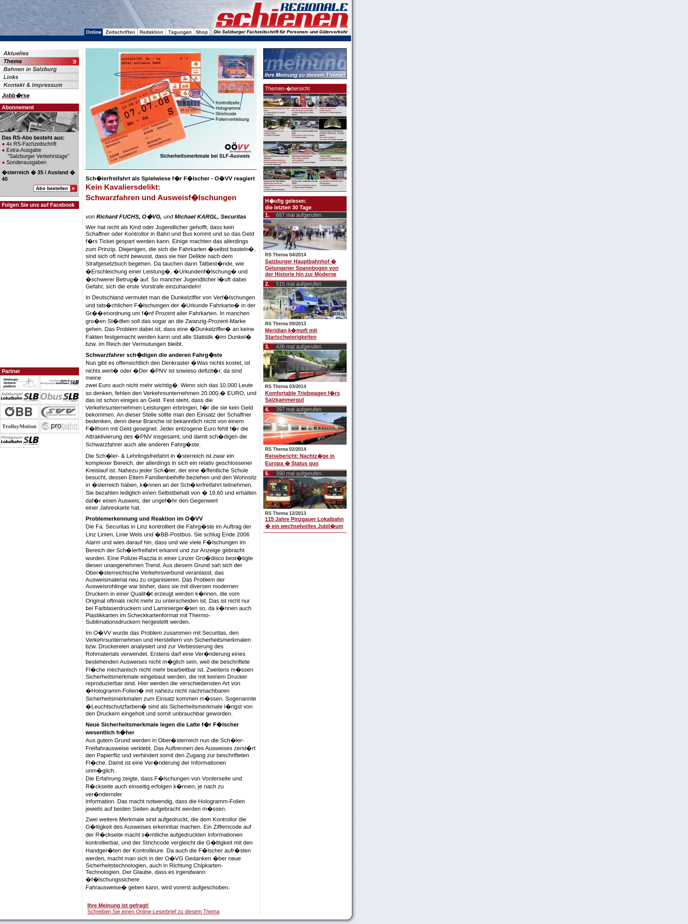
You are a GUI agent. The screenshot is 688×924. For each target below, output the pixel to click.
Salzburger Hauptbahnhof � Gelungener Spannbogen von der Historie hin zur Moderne (301, 268)
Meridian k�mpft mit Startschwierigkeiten (291, 333)
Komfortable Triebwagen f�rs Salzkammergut (302, 396)
